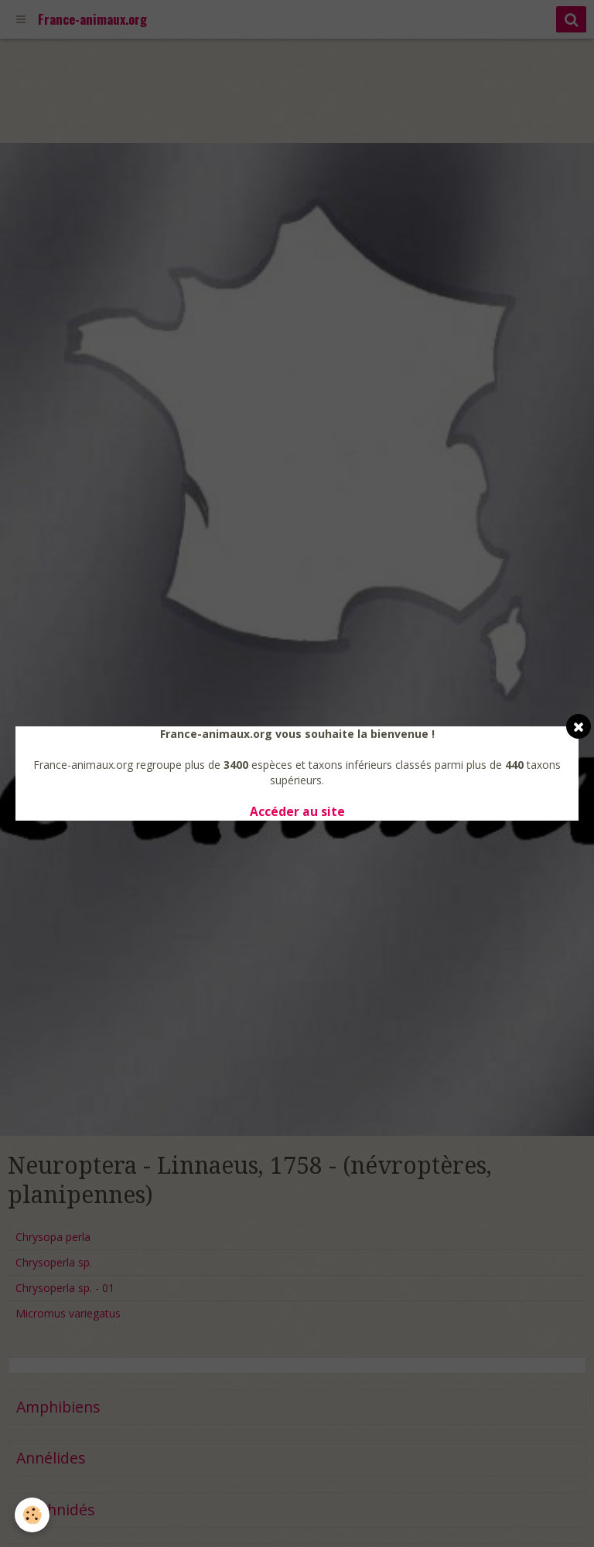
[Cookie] (32, 1515)
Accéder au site (297, 812)
